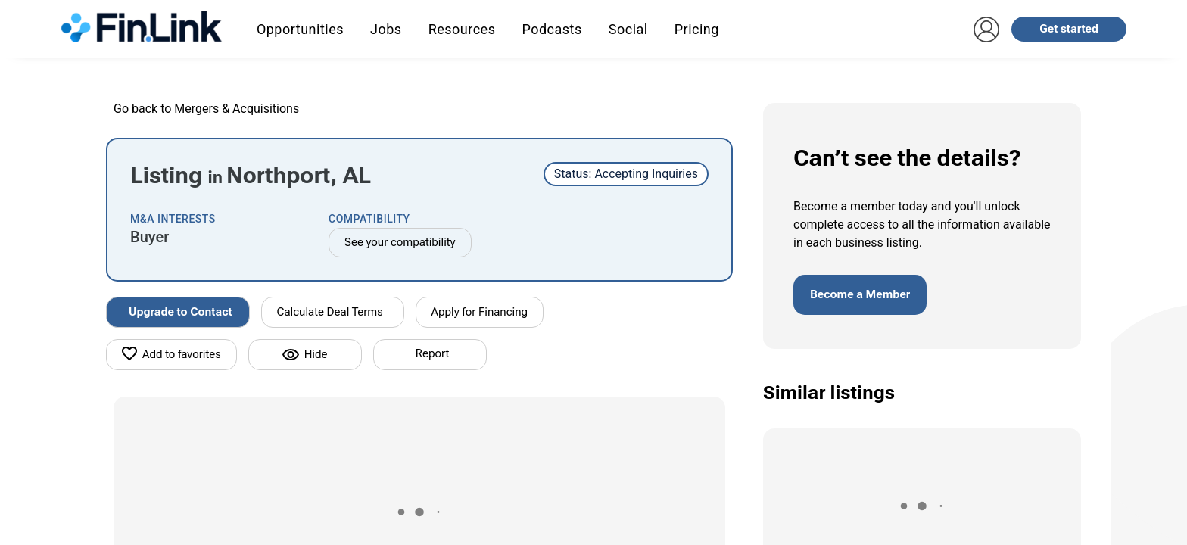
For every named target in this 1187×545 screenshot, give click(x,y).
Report (432, 353)
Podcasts (551, 29)
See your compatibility (400, 242)
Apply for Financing (479, 312)
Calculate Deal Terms (330, 312)
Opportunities (300, 29)
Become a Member (860, 294)
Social (628, 29)
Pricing (697, 29)
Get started (1068, 29)
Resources (462, 29)
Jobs (386, 29)
